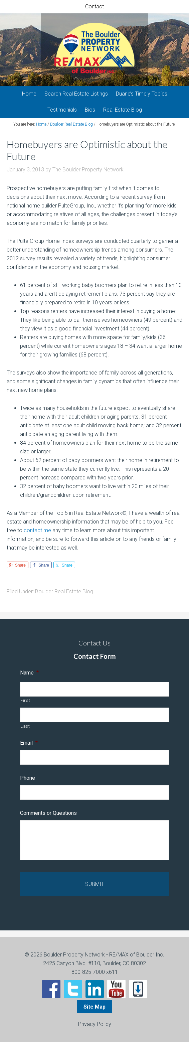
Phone (27, 778)
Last (25, 726)
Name (29, 672)
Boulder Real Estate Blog (64, 591)
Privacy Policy (94, 1024)
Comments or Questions (48, 813)
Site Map (94, 1007)
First (25, 700)
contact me (37, 530)
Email (29, 743)
